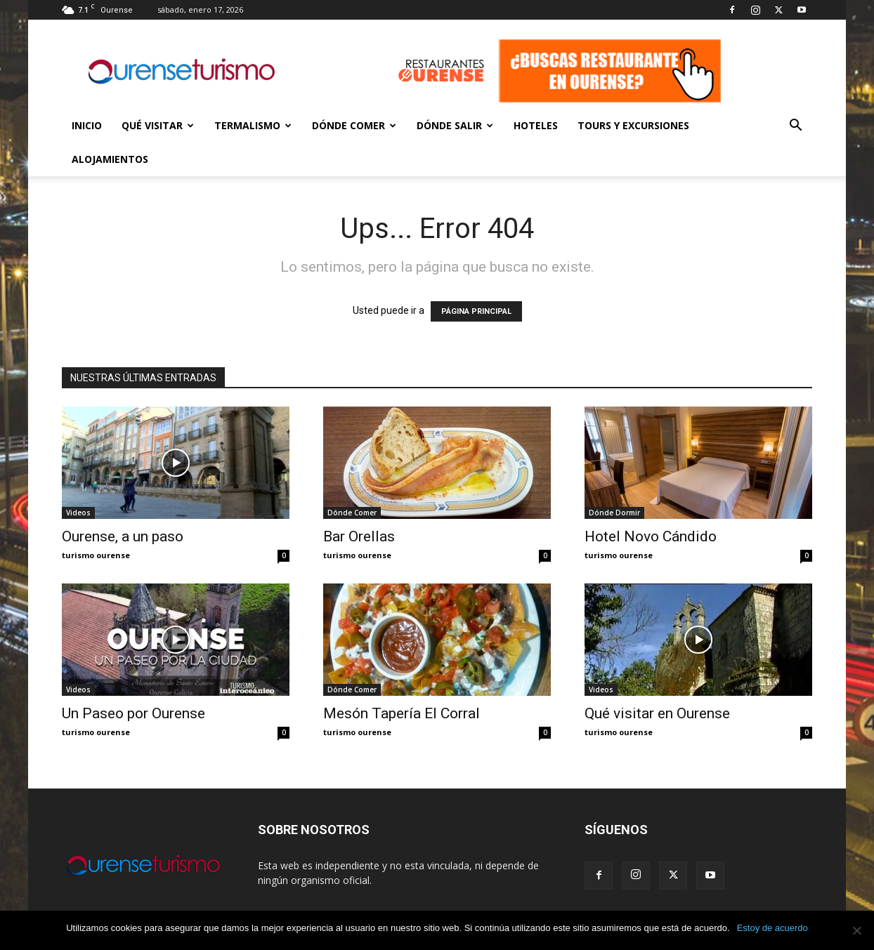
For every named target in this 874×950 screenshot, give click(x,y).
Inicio (87, 125)
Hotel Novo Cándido (651, 536)
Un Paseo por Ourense (133, 713)
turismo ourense (96, 555)
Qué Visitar (158, 125)
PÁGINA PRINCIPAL (476, 311)
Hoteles (536, 125)
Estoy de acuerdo (772, 928)
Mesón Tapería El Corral (401, 713)
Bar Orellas (359, 536)
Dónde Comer (354, 125)
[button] (795, 126)
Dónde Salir (455, 125)
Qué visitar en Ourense (657, 713)
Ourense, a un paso (122, 536)
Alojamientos (110, 159)
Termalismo (253, 125)
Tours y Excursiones (633, 125)
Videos (78, 512)
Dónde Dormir (614, 512)
